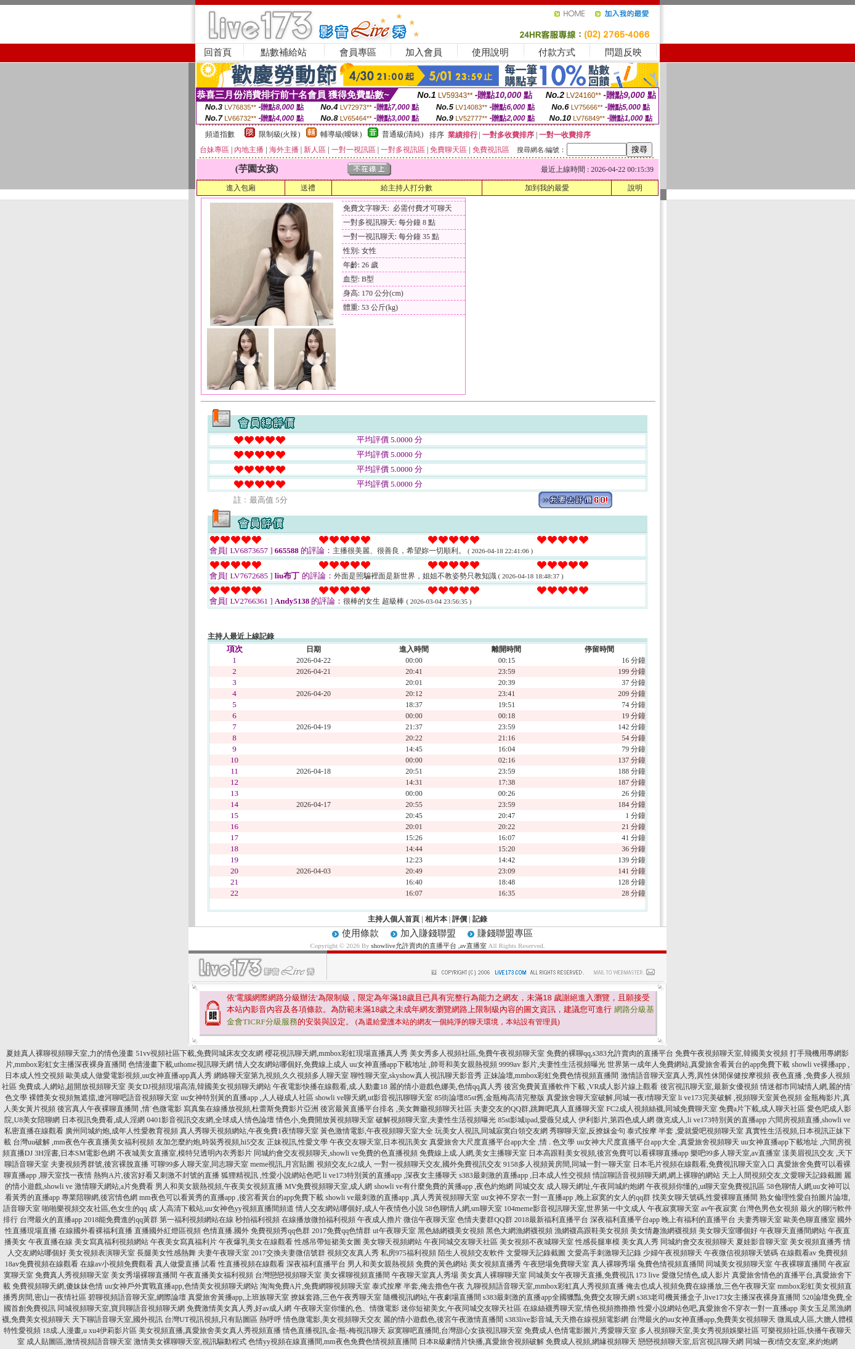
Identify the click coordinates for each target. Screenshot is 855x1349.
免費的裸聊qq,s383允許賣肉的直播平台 (609, 1053)
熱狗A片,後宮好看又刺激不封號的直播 (156, 1175)
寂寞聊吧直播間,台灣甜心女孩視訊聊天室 (454, 1330)
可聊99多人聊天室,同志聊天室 (199, 1164)
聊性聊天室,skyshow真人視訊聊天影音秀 (416, 1075)
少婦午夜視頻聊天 (672, 1253)
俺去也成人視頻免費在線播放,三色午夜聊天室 (701, 1286)
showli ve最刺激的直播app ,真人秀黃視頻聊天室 (402, 1197)
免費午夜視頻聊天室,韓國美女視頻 (731, 1053)
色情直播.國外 (226, 1230)
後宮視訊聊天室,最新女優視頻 (709, 1086)
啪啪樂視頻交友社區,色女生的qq (94, 1208)
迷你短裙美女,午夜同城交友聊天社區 (461, 1308)
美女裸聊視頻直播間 (356, 1275)
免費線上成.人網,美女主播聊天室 (473, 1153)
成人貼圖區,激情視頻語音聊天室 (79, 1341)
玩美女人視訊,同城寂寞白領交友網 (491, 1131)
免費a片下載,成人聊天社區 (762, 1108)
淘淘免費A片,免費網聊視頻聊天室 (315, 1286)
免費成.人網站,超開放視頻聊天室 (72, 1086)
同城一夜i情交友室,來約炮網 (791, 1341)
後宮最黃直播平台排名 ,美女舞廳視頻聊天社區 (396, 1108)
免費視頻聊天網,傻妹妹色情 (57, 1286)
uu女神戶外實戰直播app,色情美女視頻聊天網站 (181, 1286)
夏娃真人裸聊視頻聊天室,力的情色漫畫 (70, 1053)
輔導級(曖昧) (341, 134)
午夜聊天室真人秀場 (425, 1275)
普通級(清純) (403, 134)
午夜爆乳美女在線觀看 (256, 1242)
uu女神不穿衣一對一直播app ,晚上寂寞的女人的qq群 (565, 1197)
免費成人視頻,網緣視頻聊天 (591, 1341)
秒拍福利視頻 (257, 1219)
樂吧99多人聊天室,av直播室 (735, 1153)
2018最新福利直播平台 (551, 1219)
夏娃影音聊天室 (762, 1242)
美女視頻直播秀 (815, 1242)
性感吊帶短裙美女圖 (327, 1242)
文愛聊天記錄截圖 (535, 1253)
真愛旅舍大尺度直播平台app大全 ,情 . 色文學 (502, 1142)
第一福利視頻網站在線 (196, 1219)
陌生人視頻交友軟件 (471, 1253)
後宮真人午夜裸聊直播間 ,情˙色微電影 (119, 1108)
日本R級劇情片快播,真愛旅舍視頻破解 (481, 1341)
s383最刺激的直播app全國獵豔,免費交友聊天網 (559, 1297)
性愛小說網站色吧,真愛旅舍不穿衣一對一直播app (718, 1308)
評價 (459, 919)
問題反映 (623, 52)
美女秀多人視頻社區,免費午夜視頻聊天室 (477, 1053)
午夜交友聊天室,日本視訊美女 (379, 1142)
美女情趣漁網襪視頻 (663, 1230)
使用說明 (490, 52)
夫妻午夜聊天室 (223, 1253)
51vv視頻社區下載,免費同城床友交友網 (199, 1053)
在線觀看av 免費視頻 (814, 1253)
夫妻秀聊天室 (759, 1219)
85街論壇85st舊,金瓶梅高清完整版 (489, 1097)
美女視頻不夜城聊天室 (536, 1242)
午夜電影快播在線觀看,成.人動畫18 (330, 1086)
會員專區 (357, 52)
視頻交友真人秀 (353, 1253)
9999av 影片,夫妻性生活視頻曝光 (552, 1064)
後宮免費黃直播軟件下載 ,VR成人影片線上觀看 (581, 1086)
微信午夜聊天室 (429, 1219)
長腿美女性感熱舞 (166, 1253)
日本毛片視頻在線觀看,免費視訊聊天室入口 (704, 1164)
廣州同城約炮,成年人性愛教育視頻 (121, 1131)
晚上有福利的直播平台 (698, 1219)
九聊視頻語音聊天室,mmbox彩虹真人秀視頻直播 (545, 1286)
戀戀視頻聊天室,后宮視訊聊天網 (691, 1341)
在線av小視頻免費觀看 (116, 1264)
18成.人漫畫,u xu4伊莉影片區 (90, 1330)
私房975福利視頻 (408, 1253)
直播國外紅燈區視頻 (167, 1230)
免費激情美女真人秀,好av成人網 (239, 1308)
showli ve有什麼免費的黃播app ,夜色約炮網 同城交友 (460, 1186)
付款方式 (556, 52)
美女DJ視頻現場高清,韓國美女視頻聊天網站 (199, 1086)
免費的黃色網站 (442, 1264)
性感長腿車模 (597, 1242)
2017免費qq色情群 (341, 1230)
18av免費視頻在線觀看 (41, 1264)
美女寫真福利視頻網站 (111, 1242)
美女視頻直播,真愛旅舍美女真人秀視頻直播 (210, 1330)
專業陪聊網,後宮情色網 (99, 1197)
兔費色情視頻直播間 (671, 1264)
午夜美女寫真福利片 (183, 1242)
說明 (635, 188)
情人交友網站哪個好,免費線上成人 (291, 1064)
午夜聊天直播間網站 (793, 1230)
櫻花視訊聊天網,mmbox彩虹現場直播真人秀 (336, 1053)
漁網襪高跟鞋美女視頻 (591, 1230)
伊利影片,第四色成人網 (616, 1120)
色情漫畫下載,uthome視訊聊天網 (180, 1064)
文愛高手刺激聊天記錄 (604, 1253)
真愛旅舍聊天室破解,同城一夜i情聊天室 (611, 1097)
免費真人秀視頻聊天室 (72, 1275)
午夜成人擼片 (379, 1219)
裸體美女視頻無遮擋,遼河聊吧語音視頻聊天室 (104, 1097)
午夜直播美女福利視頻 (216, 1275)
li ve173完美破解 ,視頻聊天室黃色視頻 (740, 1097)
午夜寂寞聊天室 (673, 1208)
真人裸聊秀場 (613, 1264)
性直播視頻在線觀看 (251, 1264)
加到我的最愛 (547, 188)
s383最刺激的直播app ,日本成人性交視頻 (525, 1175)
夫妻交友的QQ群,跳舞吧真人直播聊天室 (539, 1108)
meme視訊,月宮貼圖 (282, 1164)
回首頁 (218, 52)
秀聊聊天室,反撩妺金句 (587, 1131)
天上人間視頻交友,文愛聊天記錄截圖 (782, 1175)
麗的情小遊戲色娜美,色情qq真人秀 (445, 1086)
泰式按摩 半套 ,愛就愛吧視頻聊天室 (685, 1131)
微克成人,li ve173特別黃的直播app (711, 1120)
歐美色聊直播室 (809, 1219)
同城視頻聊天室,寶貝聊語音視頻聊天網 (121, 1308)
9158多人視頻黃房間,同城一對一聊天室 (567, 1164)
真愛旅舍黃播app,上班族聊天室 (238, 1297)
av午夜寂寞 (719, 1208)
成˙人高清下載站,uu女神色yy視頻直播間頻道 (221, 1208)
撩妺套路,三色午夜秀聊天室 (336, 1297)
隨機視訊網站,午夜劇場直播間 (432, 1297)
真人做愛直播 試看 (185, 1264)
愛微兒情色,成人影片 (696, 1275)
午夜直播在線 (50, 1242)
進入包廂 (241, 188)
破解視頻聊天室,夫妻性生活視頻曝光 (436, 1120)
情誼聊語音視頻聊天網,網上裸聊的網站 (656, 1175)
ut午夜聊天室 (394, 1230)
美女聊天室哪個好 (728, 1230)
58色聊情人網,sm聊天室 (463, 1208)
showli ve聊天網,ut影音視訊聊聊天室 (374, 1097)
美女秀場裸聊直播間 (144, 1275)
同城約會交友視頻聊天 (697, 1242)
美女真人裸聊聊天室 (493, 1275)
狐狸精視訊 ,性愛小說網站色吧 (271, 1175)
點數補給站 (284, 52)
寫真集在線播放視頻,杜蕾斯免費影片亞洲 (251, 1108)
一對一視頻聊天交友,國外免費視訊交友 (437, 1164)
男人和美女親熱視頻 (380, 1264)
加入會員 (423, 52)
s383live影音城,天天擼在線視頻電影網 (566, 1319)
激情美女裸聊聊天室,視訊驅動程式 (190, 1341)
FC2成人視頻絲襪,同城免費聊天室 (661, 1108)
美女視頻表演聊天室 (101, 1253)
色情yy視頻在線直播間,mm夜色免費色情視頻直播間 (332, 1341)
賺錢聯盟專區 (505, 933)
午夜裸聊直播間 (800, 1264)
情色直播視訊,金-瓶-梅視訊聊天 (334, 1330)
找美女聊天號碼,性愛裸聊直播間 (705, 1197)
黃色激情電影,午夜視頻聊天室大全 (376, 1131)
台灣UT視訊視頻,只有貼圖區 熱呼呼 (223, 1319)
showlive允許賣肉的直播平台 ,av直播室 (429, 945)
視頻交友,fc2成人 (344, 1164)
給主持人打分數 (406, 188)
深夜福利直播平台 (316, 1264)
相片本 (436, 919)
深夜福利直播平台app (625, 1219)
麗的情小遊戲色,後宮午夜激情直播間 (443, 1319)
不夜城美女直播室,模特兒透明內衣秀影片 (184, 1153)
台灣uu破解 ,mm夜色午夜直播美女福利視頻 (83, 1142)
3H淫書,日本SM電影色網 (74, 1153)
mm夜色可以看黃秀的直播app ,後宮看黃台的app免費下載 (231, 1197)
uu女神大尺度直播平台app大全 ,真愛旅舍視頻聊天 (658, 1142)
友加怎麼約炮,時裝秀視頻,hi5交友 (210, 1142)
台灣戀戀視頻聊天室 (288, 1275)
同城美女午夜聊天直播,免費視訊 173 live (594, 1275)
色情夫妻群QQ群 (484, 1219)
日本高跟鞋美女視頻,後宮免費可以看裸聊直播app (609, 1153)
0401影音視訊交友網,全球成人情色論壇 (210, 1120)
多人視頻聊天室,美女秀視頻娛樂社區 (699, 1330)
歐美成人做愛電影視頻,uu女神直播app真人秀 (138, 1075)
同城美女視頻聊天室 (739, 1264)
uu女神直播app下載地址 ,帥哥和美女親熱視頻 (423, 1064)
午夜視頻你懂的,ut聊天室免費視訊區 (705, 1186)
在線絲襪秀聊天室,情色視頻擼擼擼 (579, 1308)
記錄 (479, 919)
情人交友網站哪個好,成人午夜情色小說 (359, 1208)
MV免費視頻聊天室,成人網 (328, 1186)
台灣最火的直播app (51, 1219)
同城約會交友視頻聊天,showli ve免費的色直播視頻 (335, 1153)
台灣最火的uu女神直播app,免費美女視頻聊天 (703, 1319)
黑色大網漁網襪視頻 (519, 1230)
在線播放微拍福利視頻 (318, 1219)
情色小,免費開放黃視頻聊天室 (325, 1120)
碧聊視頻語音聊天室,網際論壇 (137, 1297)
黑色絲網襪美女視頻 (451, 1230)
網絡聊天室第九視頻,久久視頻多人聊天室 (281, 1075)
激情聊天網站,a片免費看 (114, 1186)
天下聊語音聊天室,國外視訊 (117, 1319)
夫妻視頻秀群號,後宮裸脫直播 (99, 1164)
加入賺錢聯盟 (428, 933)
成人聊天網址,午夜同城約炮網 (595, 1186)
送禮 (308, 188)
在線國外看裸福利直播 (95, 1230)
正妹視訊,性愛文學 (297, 1142)
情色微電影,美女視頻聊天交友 (332, 1319)
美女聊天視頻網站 (392, 1242)
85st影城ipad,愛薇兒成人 (537, 1120)
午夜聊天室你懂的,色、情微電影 (346, 1308)
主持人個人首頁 (393, 919)
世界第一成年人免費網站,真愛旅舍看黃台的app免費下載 (698, 1064)
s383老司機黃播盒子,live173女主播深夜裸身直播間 (719, 1297)
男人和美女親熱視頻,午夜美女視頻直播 (219, 1186)
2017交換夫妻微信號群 (288, 1253)
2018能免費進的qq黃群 (121, 1219)
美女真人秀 (640, 1242)
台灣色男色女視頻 (768, 1208)
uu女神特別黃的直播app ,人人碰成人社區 (246, 1097)
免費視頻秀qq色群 (280, 1230)
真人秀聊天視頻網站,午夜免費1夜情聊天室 (249, 1131)
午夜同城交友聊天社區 (461, 1242)
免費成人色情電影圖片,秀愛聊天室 (580, 1330)
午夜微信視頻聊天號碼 (741, 1253)
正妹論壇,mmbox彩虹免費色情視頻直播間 (551, 1075)
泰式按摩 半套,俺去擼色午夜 (418, 1286)
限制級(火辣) (280, 134)
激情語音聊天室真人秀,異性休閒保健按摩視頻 (696, 1075)
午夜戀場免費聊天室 (556, 1264)
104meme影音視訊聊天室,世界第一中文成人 (575, 1208)
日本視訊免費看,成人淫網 (103, 1120)
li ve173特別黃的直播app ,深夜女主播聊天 (390, 1175)
